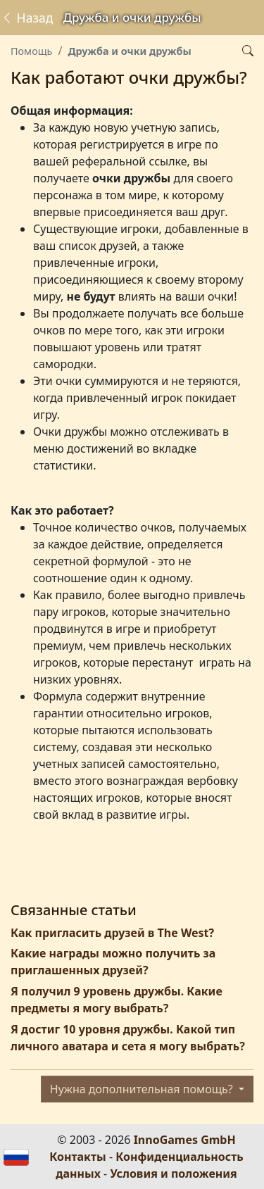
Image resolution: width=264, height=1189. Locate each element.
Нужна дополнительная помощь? (143, 1089)
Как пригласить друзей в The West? (112, 932)
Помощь (31, 51)
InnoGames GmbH (185, 1139)
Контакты (77, 1156)
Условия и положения (173, 1173)
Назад (27, 17)
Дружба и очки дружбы (129, 51)
